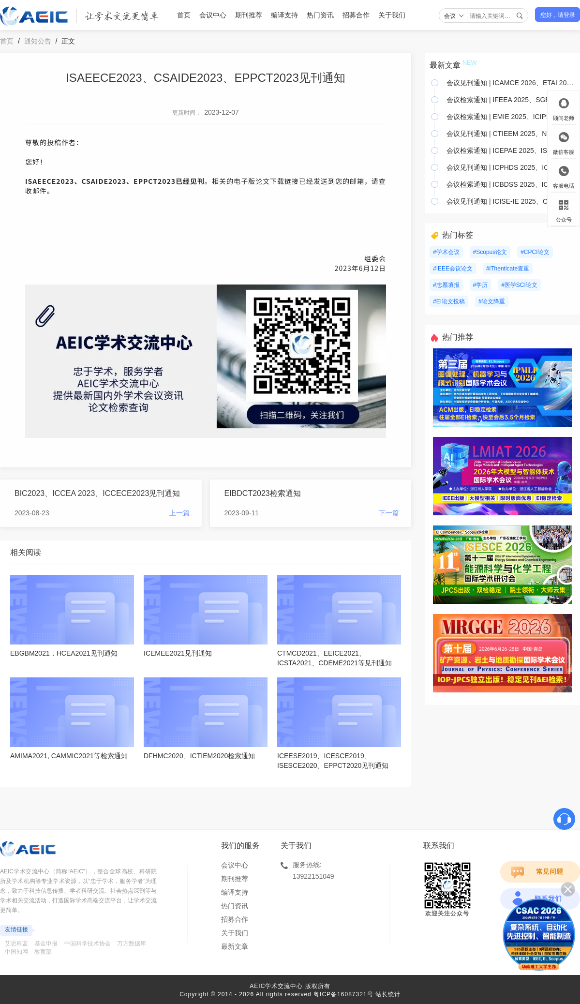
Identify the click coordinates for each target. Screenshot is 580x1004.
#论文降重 (491, 301)
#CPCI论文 (535, 252)
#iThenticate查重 (507, 268)
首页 (184, 15)
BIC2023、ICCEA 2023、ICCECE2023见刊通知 (97, 493)
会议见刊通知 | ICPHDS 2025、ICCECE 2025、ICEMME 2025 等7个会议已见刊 (511, 167)
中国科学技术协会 (87, 943)
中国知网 (16, 951)
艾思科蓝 (16, 943)
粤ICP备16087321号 (343, 994)
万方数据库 (131, 943)
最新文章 (234, 946)
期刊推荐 (248, 15)
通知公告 (37, 41)
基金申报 (46, 943)
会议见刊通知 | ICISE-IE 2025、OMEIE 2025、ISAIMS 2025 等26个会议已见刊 (511, 201)
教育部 (43, 951)
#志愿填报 (446, 285)
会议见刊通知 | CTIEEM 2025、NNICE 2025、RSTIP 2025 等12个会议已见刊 (511, 133)
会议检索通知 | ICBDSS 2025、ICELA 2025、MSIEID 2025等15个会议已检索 (511, 184)
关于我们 (391, 15)
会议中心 (212, 15)
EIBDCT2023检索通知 (262, 493)
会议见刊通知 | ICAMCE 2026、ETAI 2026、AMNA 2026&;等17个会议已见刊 (511, 83)
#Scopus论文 (490, 252)
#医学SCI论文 (519, 285)
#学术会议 (446, 252)
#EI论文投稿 (449, 301)
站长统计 (388, 994)
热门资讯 (320, 15)
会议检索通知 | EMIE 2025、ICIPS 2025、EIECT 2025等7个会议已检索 (511, 116)
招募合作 (356, 15)
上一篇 (179, 513)
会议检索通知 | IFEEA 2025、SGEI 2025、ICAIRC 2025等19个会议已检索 (511, 100)
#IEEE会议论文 (453, 268)
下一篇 (389, 513)
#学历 (480, 285)
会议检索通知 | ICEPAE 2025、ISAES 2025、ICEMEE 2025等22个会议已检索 (511, 150)
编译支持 (284, 15)
